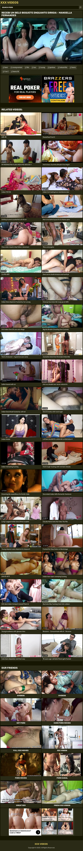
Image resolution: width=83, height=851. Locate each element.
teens (74, 67)
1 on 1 (6, 71)
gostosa (52, 67)
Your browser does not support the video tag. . (41, 41)
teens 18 (16, 71)
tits (28, 67)
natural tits (63, 67)
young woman (17, 67)
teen (6, 67)
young (43, 67)
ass (35, 67)
